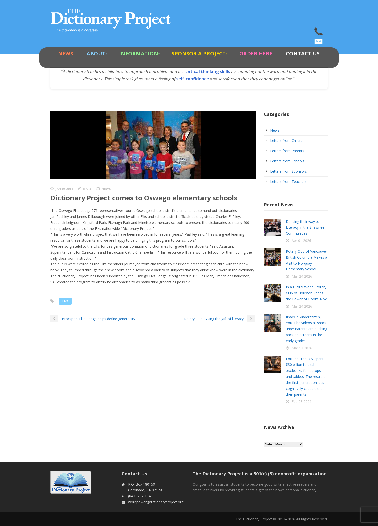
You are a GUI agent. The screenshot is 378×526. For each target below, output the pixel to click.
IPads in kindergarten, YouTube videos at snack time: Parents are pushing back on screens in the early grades (306, 329)
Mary (87, 189)
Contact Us (303, 53)
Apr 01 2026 (301, 240)
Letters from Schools (287, 161)
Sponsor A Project (199, 53)
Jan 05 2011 (64, 189)
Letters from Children (287, 140)
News (65, 53)
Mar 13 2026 (302, 348)
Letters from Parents (287, 150)
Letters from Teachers (288, 181)
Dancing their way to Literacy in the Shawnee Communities (305, 227)
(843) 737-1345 (319, 30)
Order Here (255, 53)
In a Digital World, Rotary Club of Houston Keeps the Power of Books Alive (306, 293)
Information (138, 53)
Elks (65, 301)
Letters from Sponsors (288, 171)
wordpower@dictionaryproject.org (319, 40)
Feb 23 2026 (302, 401)
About (96, 53)
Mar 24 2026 (302, 276)
